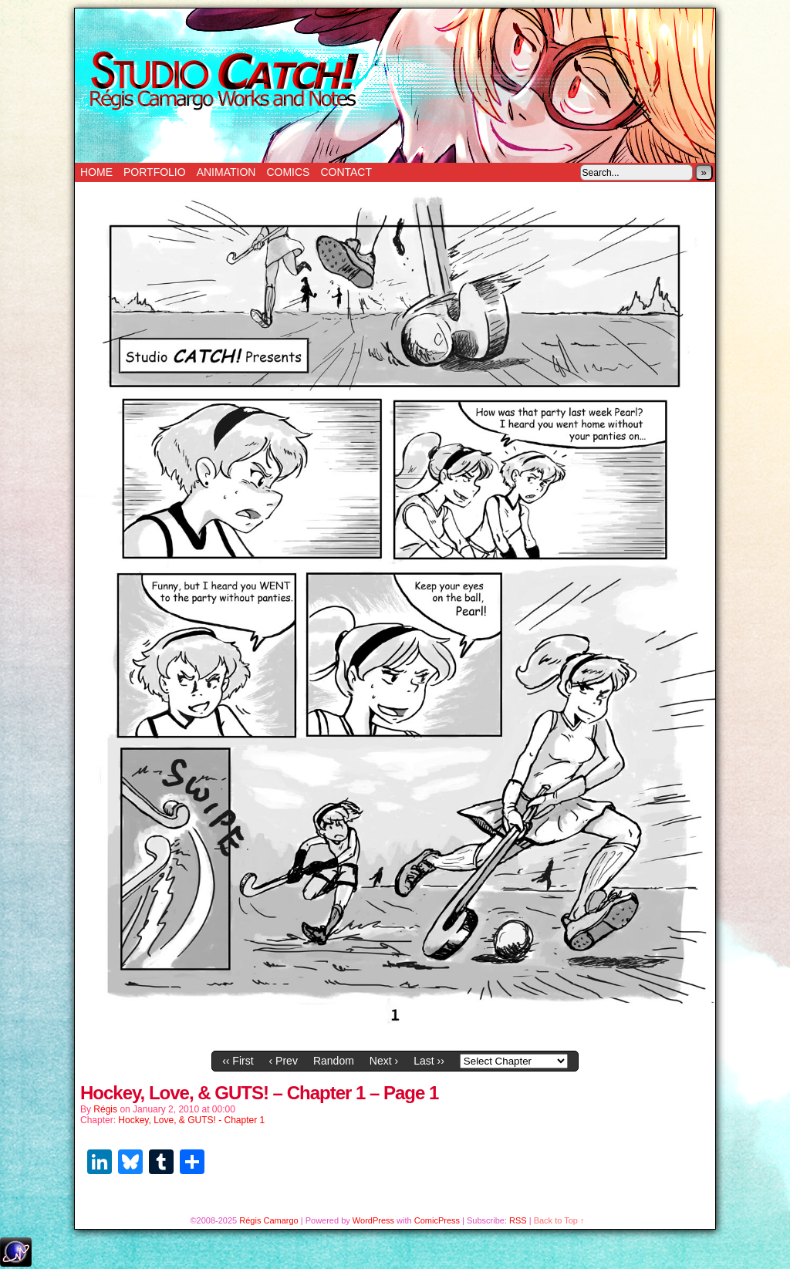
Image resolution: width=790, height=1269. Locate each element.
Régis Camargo (268, 1220)
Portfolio (154, 172)
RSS (518, 1220)
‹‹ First (237, 1061)
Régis (105, 1109)
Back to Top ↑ (559, 1220)
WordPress (373, 1220)
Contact (346, 172)
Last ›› (429, 1061)
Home (96, 172)
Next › (384, 1061)
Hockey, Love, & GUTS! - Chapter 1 (191, 1120)
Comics (287, 172)
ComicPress (437, 1220)
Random (333, 1061)
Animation (226, 172)
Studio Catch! (395, 85)
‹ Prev (283, 1061)
